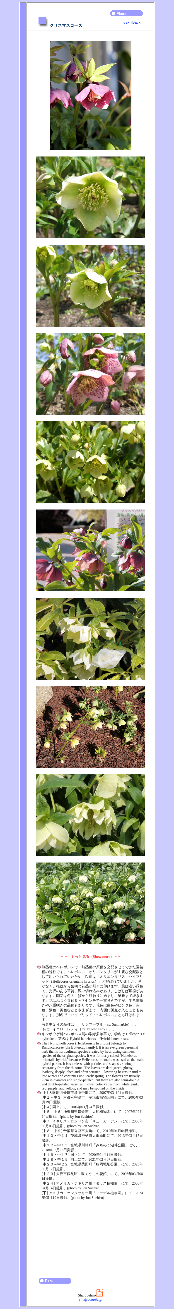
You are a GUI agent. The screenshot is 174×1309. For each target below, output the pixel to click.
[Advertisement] (90, 1237)
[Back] (136, 22)
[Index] (124, 22)
